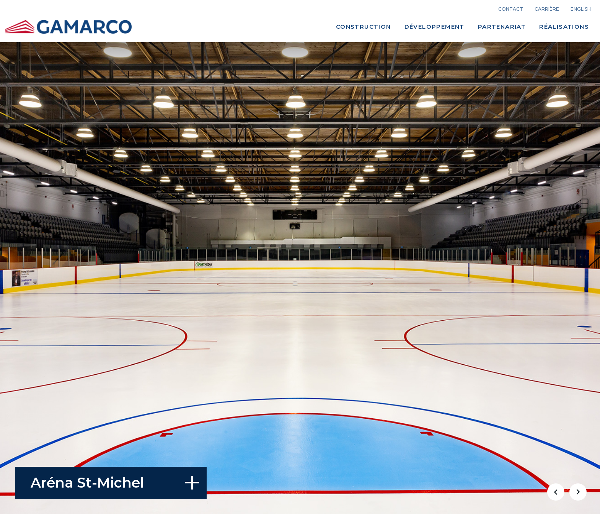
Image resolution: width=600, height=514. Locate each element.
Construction (363, 26)
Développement (434, 26)
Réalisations (564, 26)
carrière (547, 9)
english (581, 9)
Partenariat (502, 26)
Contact (510, 9)
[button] (555, 491)
